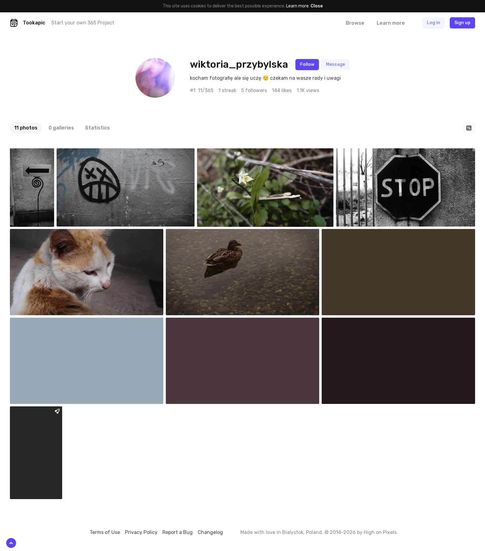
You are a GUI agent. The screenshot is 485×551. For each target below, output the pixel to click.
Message (335, 64)
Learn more (297, 6)
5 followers (254, 90)
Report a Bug (177, 532)
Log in (433, 22)
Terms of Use (105, 532)
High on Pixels (380, 532)
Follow (307, 64)
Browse (355, 23)
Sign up (462, 22)
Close (317, 6)
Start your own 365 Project (82, 23)
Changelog (210, 532)
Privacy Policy (141, 532)
